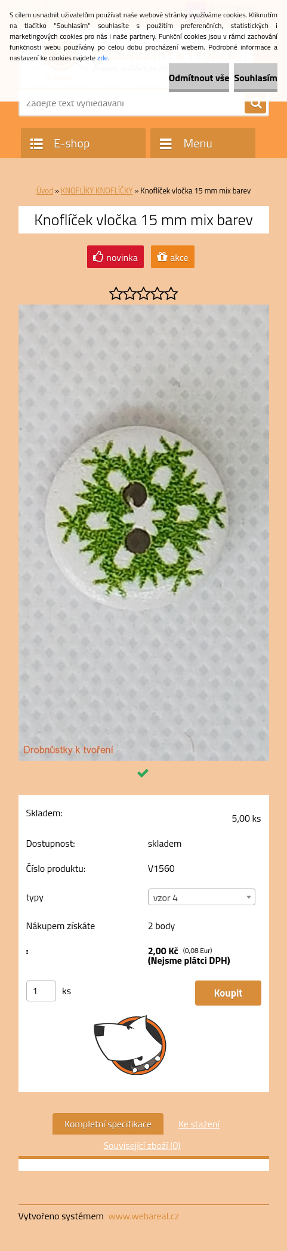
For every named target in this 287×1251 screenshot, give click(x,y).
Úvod (44, 190)
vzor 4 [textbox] (165, 897)
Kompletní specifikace (108, 1124)
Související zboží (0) (141, 1145)
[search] (255, 103)
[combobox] (201, 897)
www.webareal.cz (143, 1216)
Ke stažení (199, 1124)
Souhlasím (255, 77)
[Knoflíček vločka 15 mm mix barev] (143, 309)
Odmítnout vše (199, 77)
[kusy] (41, 990)
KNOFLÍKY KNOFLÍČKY (97, 190)
